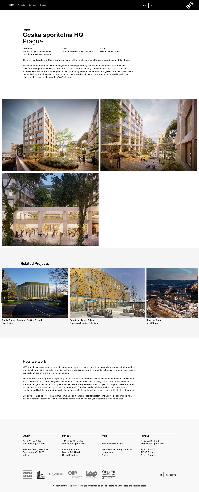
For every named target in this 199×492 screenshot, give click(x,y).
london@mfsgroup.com (73, 443)
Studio (43, 5)
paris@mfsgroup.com (112, 443)
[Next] (194, 297)
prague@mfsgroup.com (152, 443)
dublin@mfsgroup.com (34, 443)
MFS (11, 5)
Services (32, 5)
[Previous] (4, 297)
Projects (21, 5)
